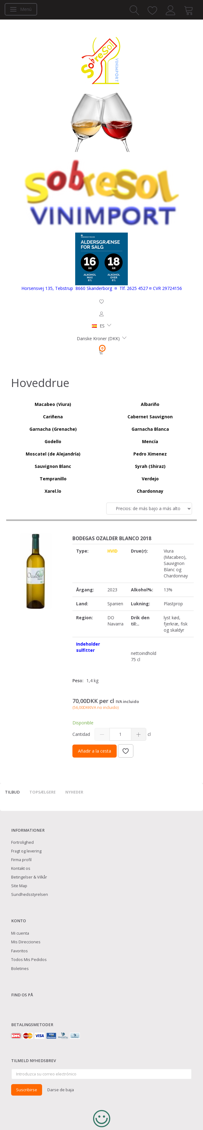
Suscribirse (26, 1089)
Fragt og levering (26, 851)
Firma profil (21, 859)
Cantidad (81, 734)
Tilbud (12, 792)
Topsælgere (42, 792)
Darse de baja (60, 1089)
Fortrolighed (22, 842)
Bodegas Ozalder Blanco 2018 (111, 538)
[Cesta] (101, 351)
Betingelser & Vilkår (29, 877)
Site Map (19, 885)
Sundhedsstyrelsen (29, 894)
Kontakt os (20, 868)
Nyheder (74, 792)
